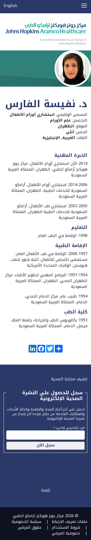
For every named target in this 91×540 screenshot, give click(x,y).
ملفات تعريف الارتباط (69, 521)
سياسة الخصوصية (26, 521)
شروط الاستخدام (66, 527)
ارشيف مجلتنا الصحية (69, 379)
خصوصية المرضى (66, 533)
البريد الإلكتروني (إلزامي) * (69, 427)
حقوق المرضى (29, 527)
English (10, 5)
